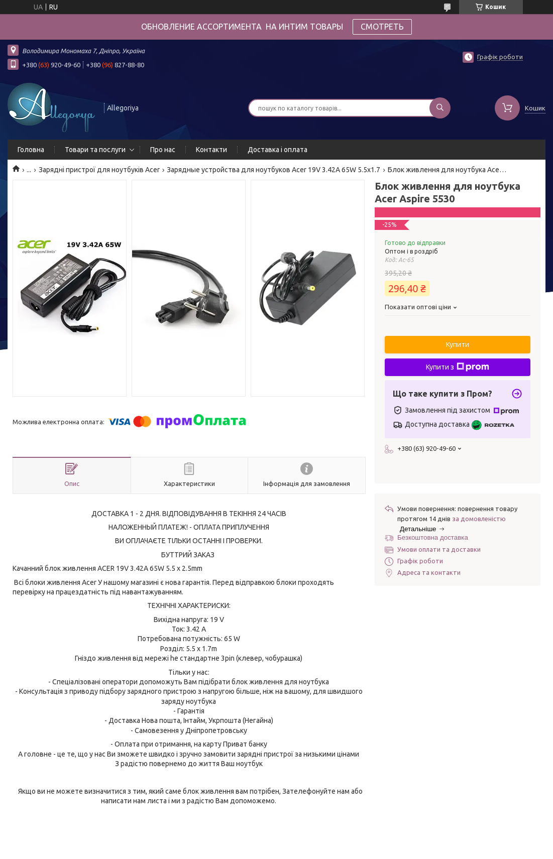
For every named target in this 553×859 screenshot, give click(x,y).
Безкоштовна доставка (432, 537)
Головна (31, 149)
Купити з (457, 367)
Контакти (211, 149)
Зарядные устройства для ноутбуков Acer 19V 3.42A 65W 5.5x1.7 (273, 170)
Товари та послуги (95, 149)
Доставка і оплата (277, 149)
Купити (457, 344)
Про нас (162, 149)
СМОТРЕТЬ (382, 26)
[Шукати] (440, 107)
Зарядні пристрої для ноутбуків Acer (99, 170)
